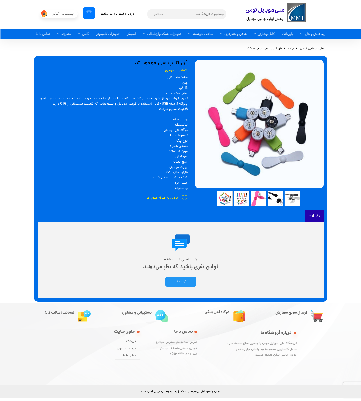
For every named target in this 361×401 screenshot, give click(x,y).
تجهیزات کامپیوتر (108, 34)
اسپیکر (131, 34)
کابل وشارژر (266, 34)
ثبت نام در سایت (112, 14)
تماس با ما (43, 34)
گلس (85, 34)
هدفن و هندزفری (235, 34)
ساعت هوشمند (202, 34)
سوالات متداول (126, 352)
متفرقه (66, 34)
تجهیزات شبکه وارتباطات (164, 34)
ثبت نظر (180, 285)
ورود (131, 14)
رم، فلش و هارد (314, 34)
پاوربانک (287, 34)
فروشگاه (131, 344)
